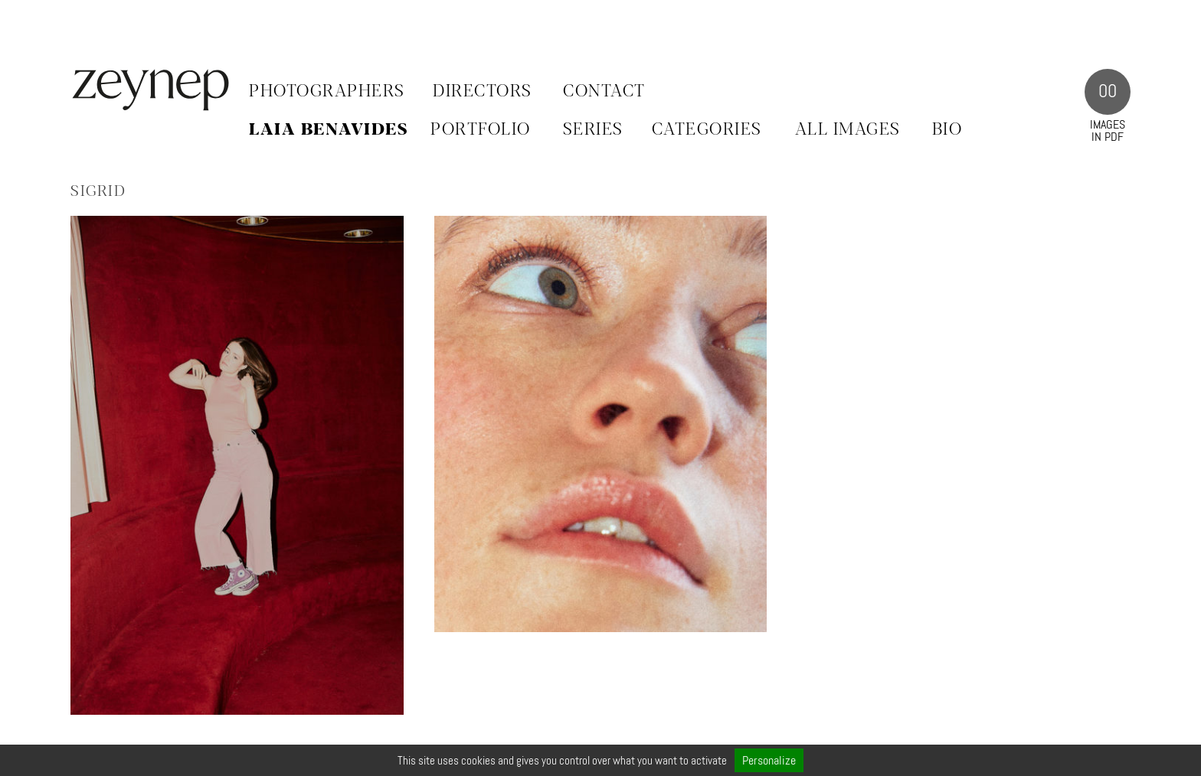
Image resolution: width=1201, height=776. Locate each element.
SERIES (593, 130)
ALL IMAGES (848, 130)
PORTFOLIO (480, 130)
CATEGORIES (707, 130)
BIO (947, 130)
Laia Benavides (328, 130)
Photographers (327, 92)
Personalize (769, 760)
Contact (604, 92)
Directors (482, 92)
